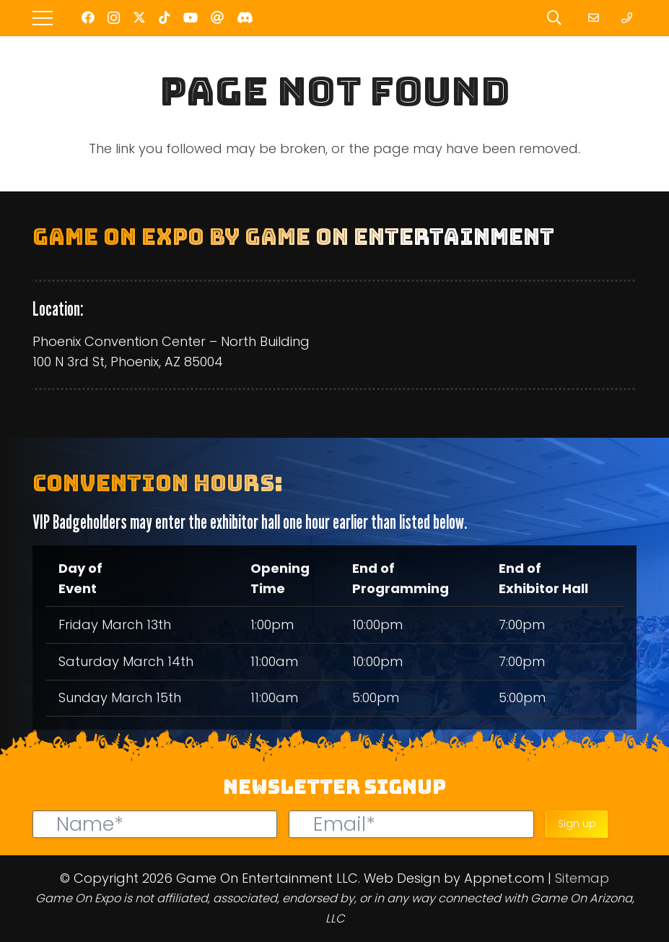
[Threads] (217, 17)
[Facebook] (88, 17)
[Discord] (245, 17)
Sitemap (582, 878)
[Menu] (43, 18)
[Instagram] (114, 18)
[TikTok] (164, 17)
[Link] (595, 17)
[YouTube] (190, 17)
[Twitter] (139, 17)
